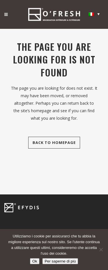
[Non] (101, 249)
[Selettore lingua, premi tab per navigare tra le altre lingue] (94, 13)
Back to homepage (54, 142)
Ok (34, 261)
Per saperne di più (60, 261)
